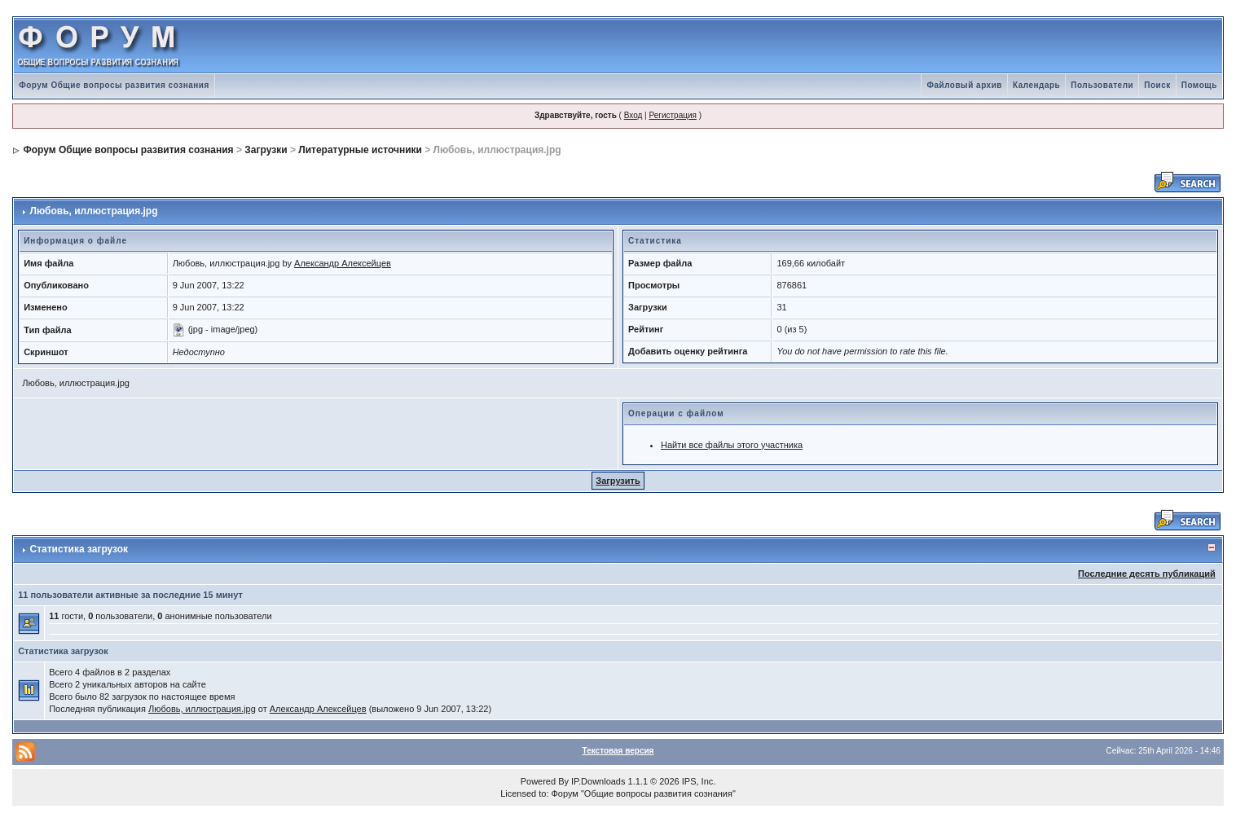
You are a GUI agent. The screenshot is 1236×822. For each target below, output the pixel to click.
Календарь (1036, 85)
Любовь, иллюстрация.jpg (202, 709)
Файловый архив (964, 85)
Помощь (1199, 85)
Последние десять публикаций (1147, 573)
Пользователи (1102, 85)
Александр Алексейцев (342, 263)
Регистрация (672, 115)
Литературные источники (360, 150)
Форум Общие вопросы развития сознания (114, 85)
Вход (633, 115)
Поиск (1157, 85)
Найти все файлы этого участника (732, 445)
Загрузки (265, 150)
